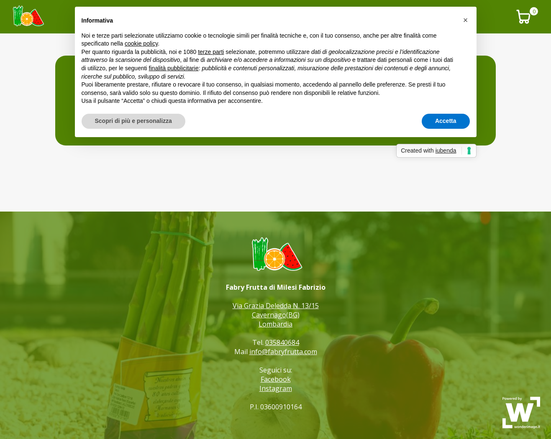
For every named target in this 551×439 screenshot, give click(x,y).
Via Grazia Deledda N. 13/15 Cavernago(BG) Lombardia (276, 315)
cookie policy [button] (141, 43)
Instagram (275, 388)
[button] (465, 20)
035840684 (282, 342)
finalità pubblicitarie (174, 68)
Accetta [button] (445, 120)
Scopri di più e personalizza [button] (133, 120)
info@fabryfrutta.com (283, 351)
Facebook (276, 379)
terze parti (211, 51)
